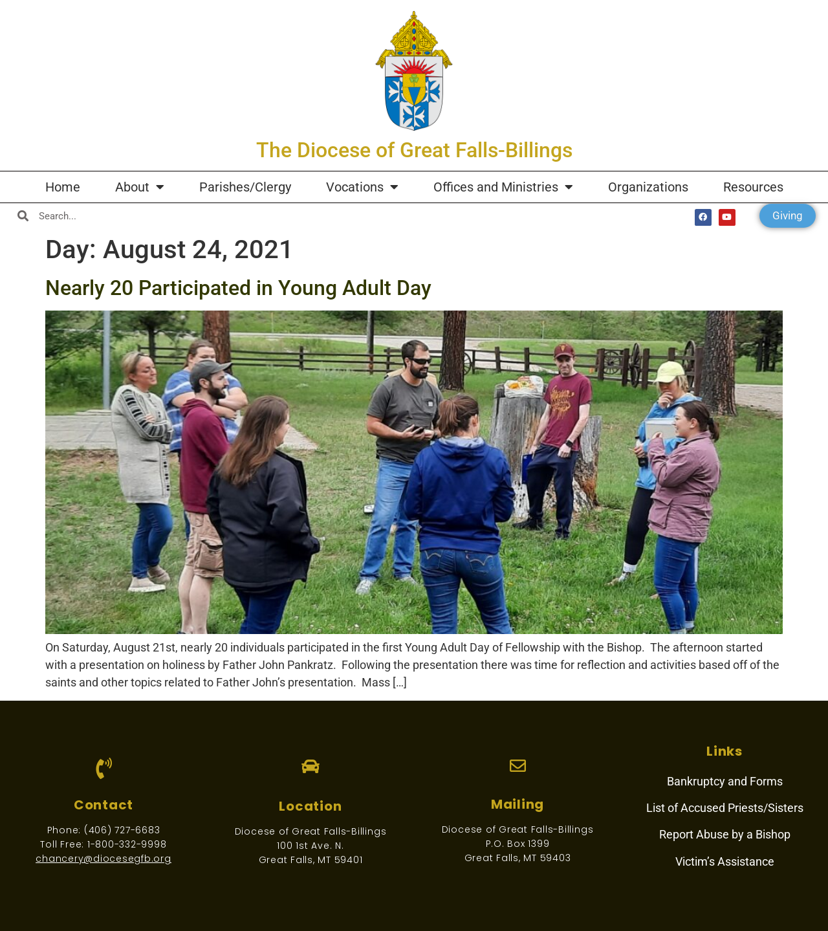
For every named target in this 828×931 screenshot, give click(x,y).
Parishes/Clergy (245, 187)
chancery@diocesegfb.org (103, 858)
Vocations (362, 187)
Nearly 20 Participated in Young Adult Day (238, 288)
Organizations (648, 187)
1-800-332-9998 (127, 844)
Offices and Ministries (503, 187)
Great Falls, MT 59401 (311, 859)
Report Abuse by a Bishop (724, 834)
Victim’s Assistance (724, 861)
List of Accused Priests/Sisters (724, 808)
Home (62, 187)
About (139, 187)
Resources (753, 187)
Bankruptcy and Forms (725, 781)
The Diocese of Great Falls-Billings (414, 150)
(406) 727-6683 (122, 830)
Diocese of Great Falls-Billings (311, 831)
